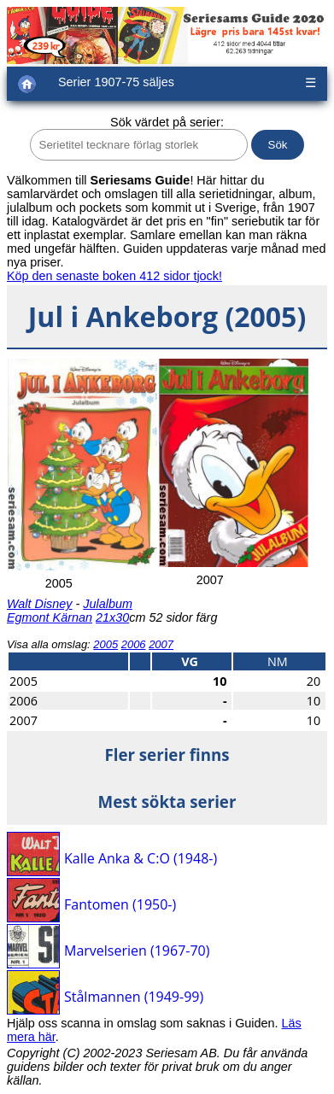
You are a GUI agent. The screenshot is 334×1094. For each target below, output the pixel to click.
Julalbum (107, 604)
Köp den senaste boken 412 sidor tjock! (114, 276)
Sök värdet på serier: (167, 122)
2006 (133, 644)
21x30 (112, 617)
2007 (161, 644)
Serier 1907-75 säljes (116, 82)
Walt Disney (40, 604)
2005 (105, 644)
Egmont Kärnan (49, 617)
